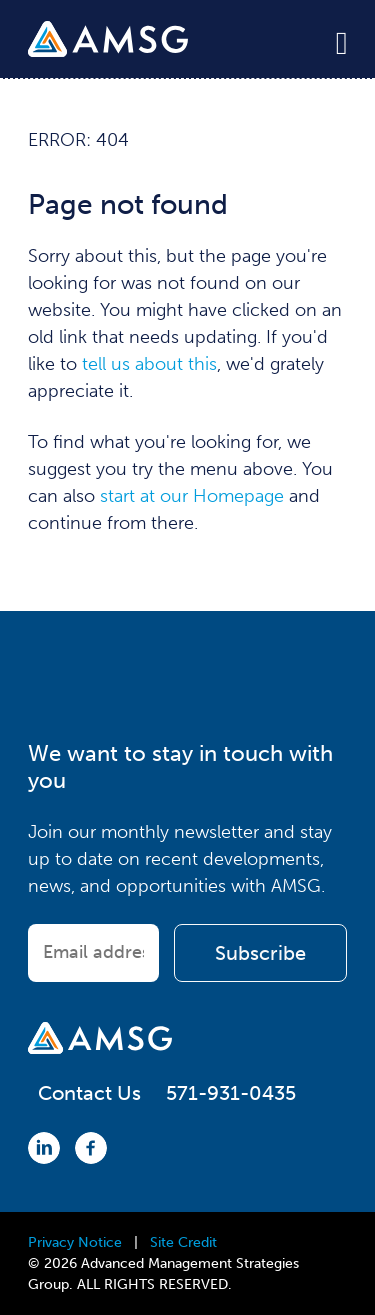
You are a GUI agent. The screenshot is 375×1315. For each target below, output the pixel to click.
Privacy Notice (75, 1242)
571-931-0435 (231, 1093)
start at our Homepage (192, 496)
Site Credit (183, 1242)
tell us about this (149, 364)
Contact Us (89, 1093)
